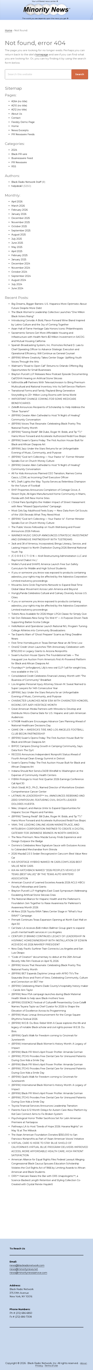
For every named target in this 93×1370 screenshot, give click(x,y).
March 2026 (18, 205)
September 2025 (22, 230)
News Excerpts (20, 130)
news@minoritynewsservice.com (28, 1299)
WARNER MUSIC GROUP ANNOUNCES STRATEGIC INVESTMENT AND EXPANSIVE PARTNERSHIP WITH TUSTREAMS (44, 552)
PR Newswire (19, 162)
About (84, 1363)
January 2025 (19, 259)
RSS (13, 166)
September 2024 (22, 275)
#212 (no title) (19, 109)
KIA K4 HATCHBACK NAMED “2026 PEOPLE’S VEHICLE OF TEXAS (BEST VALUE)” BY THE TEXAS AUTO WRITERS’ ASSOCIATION (48, 911)
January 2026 (19, 214)
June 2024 (18, 288)
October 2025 (20, 226)
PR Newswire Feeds (24, 134)
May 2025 (17, 247)
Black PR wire (20, 154)
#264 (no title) (20, 101)
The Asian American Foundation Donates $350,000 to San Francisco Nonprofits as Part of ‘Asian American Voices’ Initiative (47, 1188)
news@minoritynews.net (24, 1296)
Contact (16, 117)
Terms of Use (51, 1365)
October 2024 (20, 271)
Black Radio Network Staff (28, 182)
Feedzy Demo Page (24, 122)
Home (15, 126)
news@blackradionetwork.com (27, 1292)
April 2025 (17, 251)
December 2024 (21, 263)
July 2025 (17, 238)
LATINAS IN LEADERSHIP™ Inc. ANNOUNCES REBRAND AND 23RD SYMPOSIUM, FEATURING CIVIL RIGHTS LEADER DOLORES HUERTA (49, 829)
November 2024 (21, 267)
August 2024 (19, 280)
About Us (17, 113)
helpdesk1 (17, 186)
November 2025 (21, 222)
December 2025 (21, 218)
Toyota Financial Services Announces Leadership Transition (48, 1155)
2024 (14, 150)
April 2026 (17, 201)
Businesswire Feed (23, 158)
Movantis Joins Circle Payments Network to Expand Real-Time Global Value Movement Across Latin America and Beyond (47, 605)
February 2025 (20, 255)
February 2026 (20, 209)
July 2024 (17, 284)
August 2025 (19, 234)
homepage (42, 54)
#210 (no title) (20, 105)
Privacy (38, 1365)
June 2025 (18, 242)
